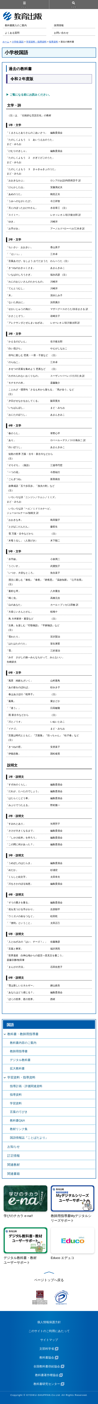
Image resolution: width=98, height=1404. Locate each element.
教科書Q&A (17, 1120)
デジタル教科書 (20, 1060)
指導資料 (53, 41)
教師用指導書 (19, 1051)
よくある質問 (12, 33)
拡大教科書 (17, 1068)
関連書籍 (13, 1173)
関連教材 (13, 1164)
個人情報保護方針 (49, 1322)
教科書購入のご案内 (16, 25)
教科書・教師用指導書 (23, 1034)
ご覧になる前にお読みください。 (30, 94)
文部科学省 (46, 1348)
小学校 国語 (18, 41)
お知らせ (13, 1146)
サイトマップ (49, 1340)
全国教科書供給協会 (46, 1366)
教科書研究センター (46, 1384)
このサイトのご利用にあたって (49, 1331)
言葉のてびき (19, 1112)
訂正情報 (13, 1155)
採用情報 (59, 25)
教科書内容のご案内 (23, 1042)
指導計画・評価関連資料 (26, 1086)
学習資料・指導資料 (36, 41)
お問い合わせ (61, 33)
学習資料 (16, 1103)
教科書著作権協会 (47, 1375)
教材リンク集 (19, 1129)
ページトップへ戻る (49, 1280)
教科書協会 (46, 1357)
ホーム (5, 41)
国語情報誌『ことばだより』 (29, 1137)
